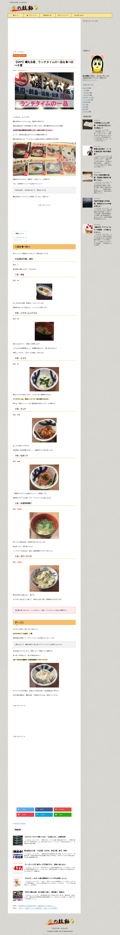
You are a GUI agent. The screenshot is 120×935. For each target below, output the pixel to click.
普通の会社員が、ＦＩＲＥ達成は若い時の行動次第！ (102, 151)
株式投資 (17, 823)
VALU (84, 104)
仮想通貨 (85, 102)
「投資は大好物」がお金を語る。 (60, 928)
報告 (84, 109)
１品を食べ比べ (20, 237)
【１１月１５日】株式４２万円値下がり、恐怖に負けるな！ (45, 864)
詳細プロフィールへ (90, 80)
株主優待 (23, 823)
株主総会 (86, 95)
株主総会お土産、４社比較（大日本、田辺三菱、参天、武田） (46, 850)
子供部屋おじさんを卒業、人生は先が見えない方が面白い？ (102, 125)
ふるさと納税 (87, 100)
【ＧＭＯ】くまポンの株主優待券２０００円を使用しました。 (46, 878)
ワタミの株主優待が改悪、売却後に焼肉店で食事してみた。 (102, 177)
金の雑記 (85, 111)
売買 (85, 90)
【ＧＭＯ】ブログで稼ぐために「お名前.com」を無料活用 (44, 837)
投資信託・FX (87, 97)
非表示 (21, 233)
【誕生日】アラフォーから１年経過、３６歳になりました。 (102, 229)
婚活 (84, 107)
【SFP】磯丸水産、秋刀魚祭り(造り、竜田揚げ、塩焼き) (44, 892)
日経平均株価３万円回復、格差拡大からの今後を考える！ (102, 203)
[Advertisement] (44, 35)
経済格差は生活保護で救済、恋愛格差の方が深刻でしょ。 (37, 906)
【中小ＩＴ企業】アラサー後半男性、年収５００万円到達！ (38, 908)
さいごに (17, 240)
